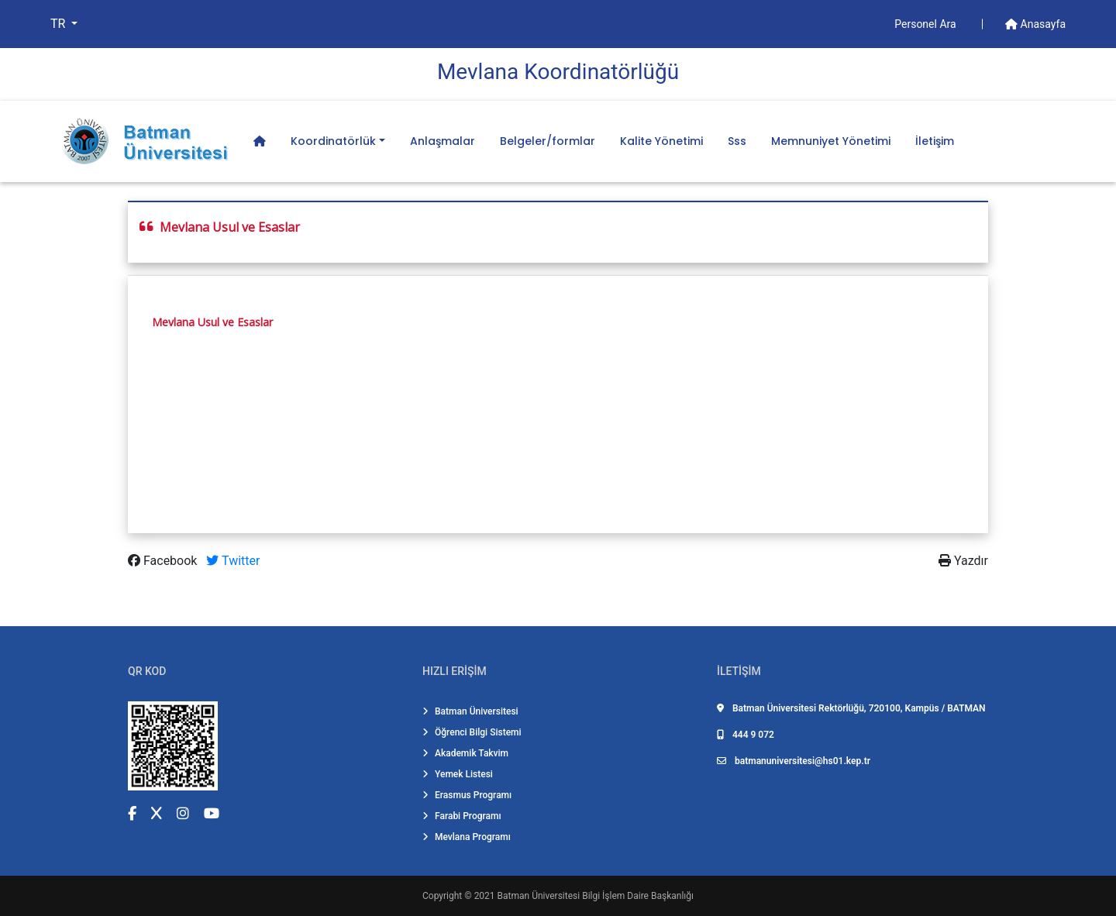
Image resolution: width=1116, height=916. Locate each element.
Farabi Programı (461, 816)
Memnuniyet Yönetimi (830, 141)
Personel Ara (926, 24)
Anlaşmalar (442, 141)
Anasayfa (1035, 24)
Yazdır (963, 560)
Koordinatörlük (333, 141)
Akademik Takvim (465, 753)
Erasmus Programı (467, 795)
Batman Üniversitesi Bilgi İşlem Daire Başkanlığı (596, 895)
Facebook (164, 560)
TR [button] (59, 23)
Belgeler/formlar (547, 141)
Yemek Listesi (457, 774)
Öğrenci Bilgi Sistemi (472, 732)
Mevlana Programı (466, 837)
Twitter (233, 560)
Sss (737, 141)
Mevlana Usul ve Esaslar (212, 322)
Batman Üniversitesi (470, 711)
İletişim (934, 141)
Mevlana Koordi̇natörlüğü (558, 71)
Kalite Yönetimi (661, 141)
